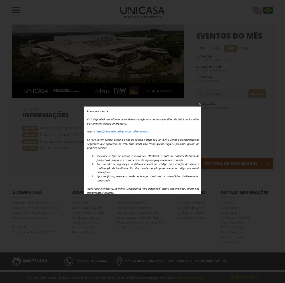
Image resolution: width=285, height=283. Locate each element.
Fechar (200, 104)
